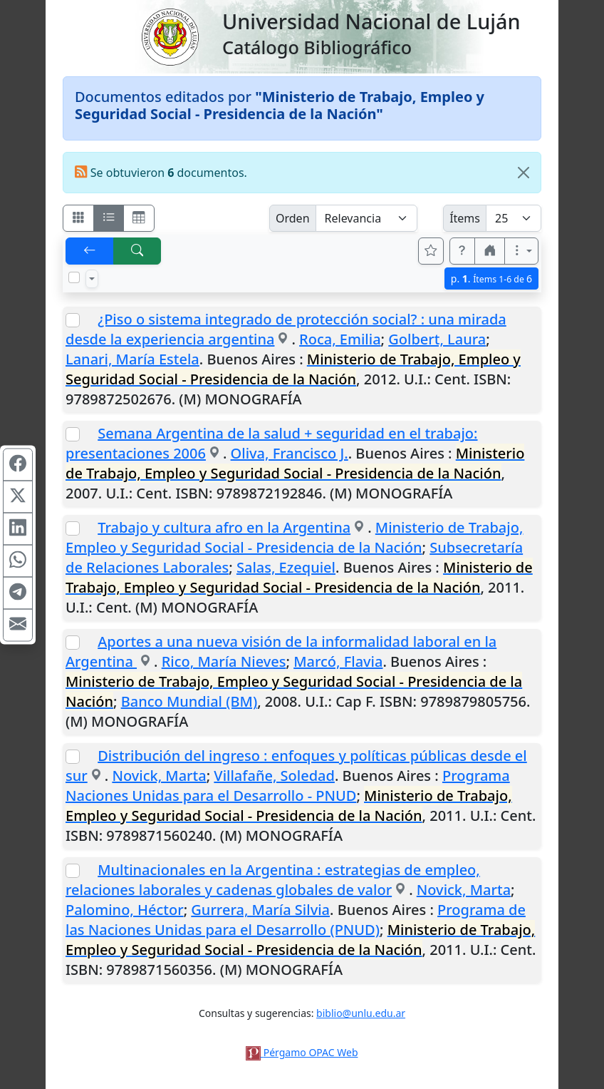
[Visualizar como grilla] (139, 218)
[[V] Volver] (90, 251)
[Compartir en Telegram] (18, 592)
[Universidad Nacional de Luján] (169, 36)
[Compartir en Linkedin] (18, 528)
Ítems (464, 218)
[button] (462, 251)
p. (491, 278)
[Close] (523, 173)
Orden (293, 218)
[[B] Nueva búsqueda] (137, 251)
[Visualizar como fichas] (78, 218)
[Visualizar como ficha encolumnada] (109, 218)
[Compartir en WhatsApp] (18, 560)
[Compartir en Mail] (18, 624)
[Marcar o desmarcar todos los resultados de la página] (74, 277)
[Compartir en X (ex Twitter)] (18, 496)
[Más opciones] (521, 251)
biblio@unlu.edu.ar (360, 1013)
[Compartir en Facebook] (18, 464)
